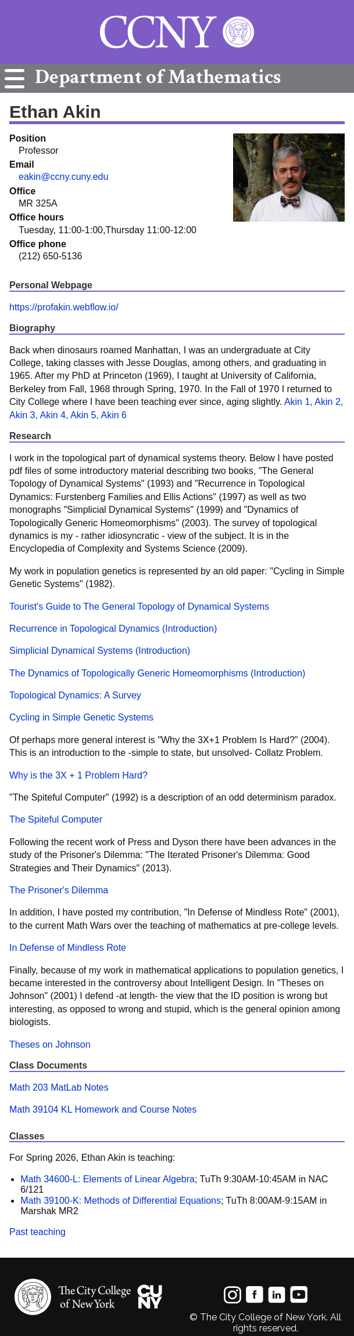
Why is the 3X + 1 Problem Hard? (78, 775)
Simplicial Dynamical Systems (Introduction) (99, 651)
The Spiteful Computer (55, 819)
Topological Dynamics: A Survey (75, 695)
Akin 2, (328, 402)
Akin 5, (84, 415)
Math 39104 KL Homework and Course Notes (102, 1109)
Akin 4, (54, 415)
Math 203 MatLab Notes (59, 1087)
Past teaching (37, 1232)
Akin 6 (113, 415)
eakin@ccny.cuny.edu (63, 177)
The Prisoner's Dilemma (58, 890)
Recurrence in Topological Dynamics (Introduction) (113, 628)
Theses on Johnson (50, 1044)
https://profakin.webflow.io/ (64, 307)
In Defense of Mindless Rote (67, 948)
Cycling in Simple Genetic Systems (81, 717)
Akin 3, (23, 415)
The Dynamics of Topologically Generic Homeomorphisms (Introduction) (157, 673)
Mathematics (155, 77)
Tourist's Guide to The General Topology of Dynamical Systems (139, 606)
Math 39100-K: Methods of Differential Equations (120, 1200)
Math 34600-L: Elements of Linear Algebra (107, 1179)
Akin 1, (298, 402)
